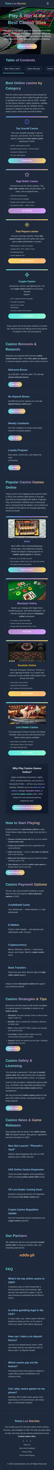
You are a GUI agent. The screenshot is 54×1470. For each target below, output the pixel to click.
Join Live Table (27, 753)
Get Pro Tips (13, 1048)
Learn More (15, 438)
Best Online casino (12, 69)
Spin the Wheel (27, 694)
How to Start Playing (27, 1455)
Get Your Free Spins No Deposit (27, 807)
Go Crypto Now (27, 316)
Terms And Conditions (27, 1448)
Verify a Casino (14, 1108)
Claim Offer (15, 384)
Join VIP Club (27, 211)
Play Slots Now (27, 570)
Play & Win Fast (27, 261)
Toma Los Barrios (15, 3)
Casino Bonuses (33, 69)
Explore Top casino (27, 46)
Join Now (14, 467)
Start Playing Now (15, 872)
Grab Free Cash (17, 411)
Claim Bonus (27, 160)
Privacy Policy (27, 1452)
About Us (27, 1445)
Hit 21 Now (27, 632)
